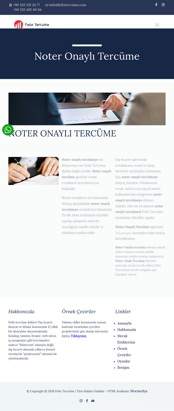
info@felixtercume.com (67, 5)
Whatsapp (123, 233)
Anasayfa (124, 323)
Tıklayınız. (78, 336)
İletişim (123, 367)
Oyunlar (123, 361)
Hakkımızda (126, 329)
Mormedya (138, 391)
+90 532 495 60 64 (27, 9)
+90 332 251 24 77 (26, 5)
